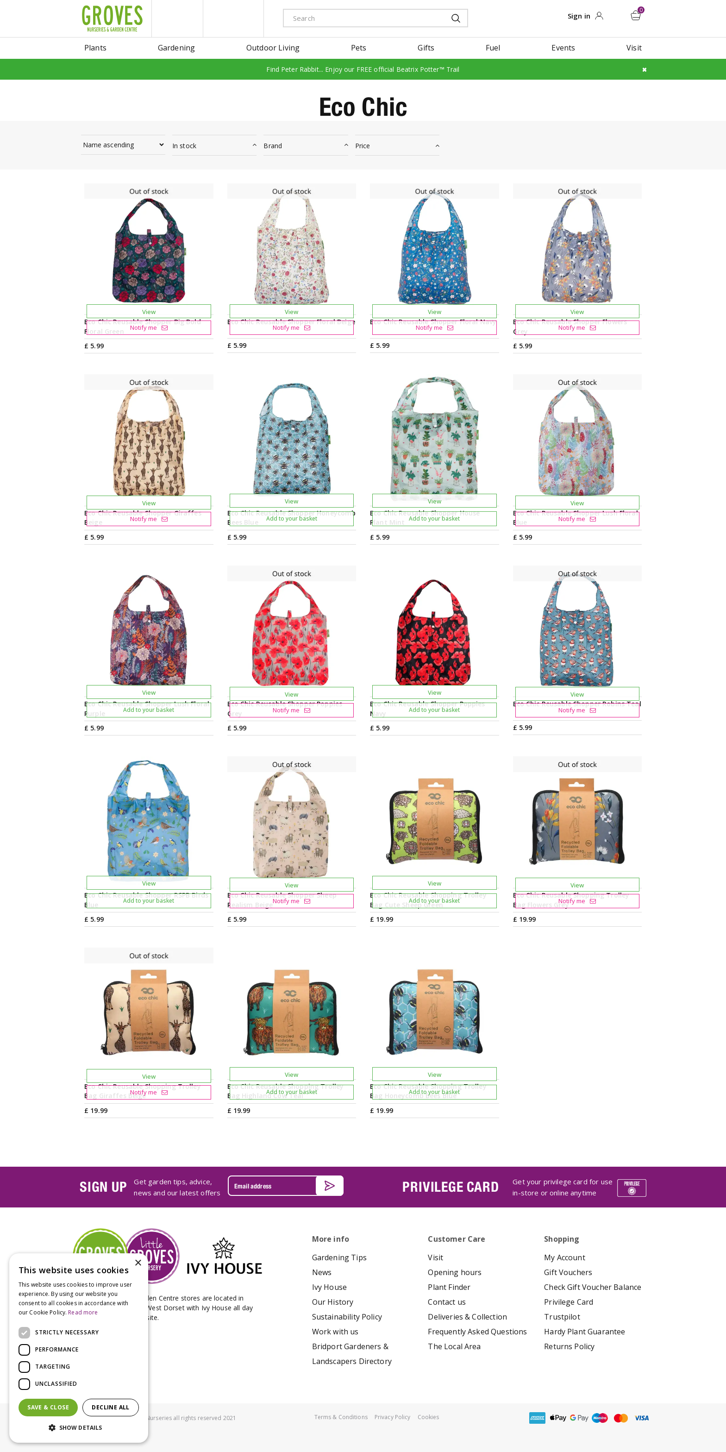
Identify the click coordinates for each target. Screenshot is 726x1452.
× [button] (137, 1263)
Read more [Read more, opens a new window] (83, 1312)
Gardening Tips (339, 1257)
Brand (272, 145)
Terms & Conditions (341, 1417)
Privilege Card (568, 1302)
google (579, 1418)
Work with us (335, 1331)
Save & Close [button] (48, 1407)
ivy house (233, 18)
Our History (333, 1302)
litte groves (177, 18)
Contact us (447, 1302)
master (621, 1418)
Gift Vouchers (568, 1272)
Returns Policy (569, 1346)
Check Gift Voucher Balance (592, 1287)
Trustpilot (562, 1317)
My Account (564, 1257)
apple (558, 1418)
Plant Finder (449, 1287)
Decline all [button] (110, 1407)
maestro (600, 1418)
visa (641, 1418)
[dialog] (78, 1348)
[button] (79, 1427)
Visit (435, 1257)
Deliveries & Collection (467, 1317)
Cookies (428, 1417)
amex (537, 1418)
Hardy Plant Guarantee (584, 1331)
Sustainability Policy (347, 1317)
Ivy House (329, 1287)
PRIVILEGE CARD (450, 1186)
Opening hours (455, 1272)
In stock (184, 145)
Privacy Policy (393, 1417)
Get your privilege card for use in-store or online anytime (563, 1187)
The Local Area (454, 1346)
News (322, 1272)
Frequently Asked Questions (477, 1331)
